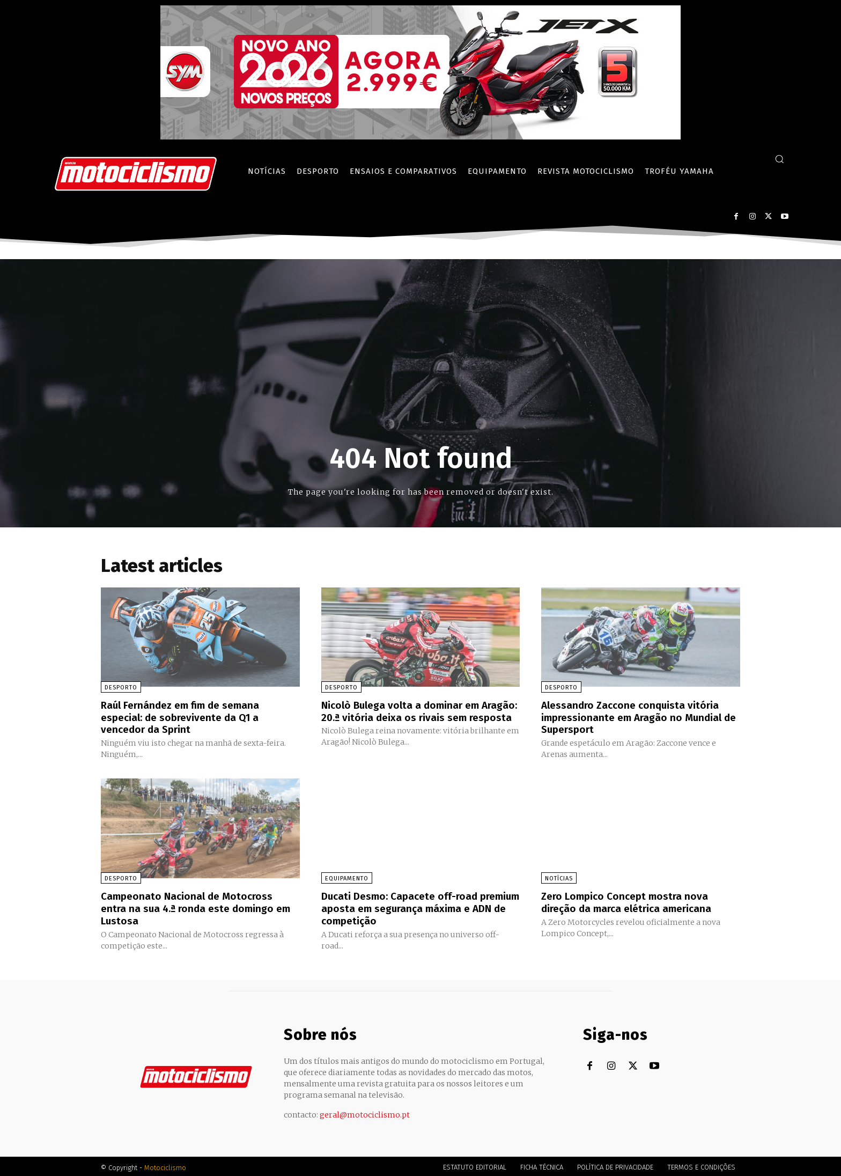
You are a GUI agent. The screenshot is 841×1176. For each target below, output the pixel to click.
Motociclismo (165, 1165)
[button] (779, 158)
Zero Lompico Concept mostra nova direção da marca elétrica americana (631, 900)
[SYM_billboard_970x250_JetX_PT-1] (420, 136)
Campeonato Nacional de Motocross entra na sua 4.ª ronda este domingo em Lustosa (200, 906)
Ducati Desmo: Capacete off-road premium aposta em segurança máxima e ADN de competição (417, 906)
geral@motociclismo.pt (365, 1112)
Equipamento (346, 877)
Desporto (121, 687)
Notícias (559, 877)
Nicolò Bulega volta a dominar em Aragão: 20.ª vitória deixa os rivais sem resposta (416, 717)
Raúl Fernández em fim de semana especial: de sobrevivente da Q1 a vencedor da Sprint (185, 717)
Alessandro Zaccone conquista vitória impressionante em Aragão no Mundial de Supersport (635, 717)
